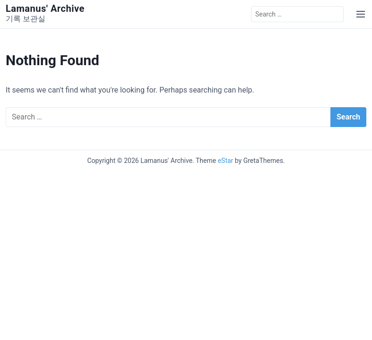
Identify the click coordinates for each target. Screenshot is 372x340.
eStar (226, 160)
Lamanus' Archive (45, 8)
